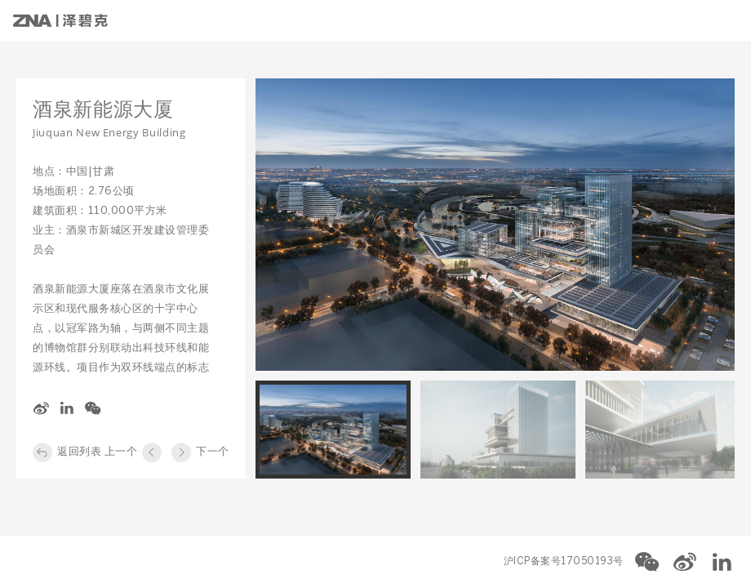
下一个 (212, 452)
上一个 (121, 452)
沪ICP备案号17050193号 (564, 561)
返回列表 (79, 452)
